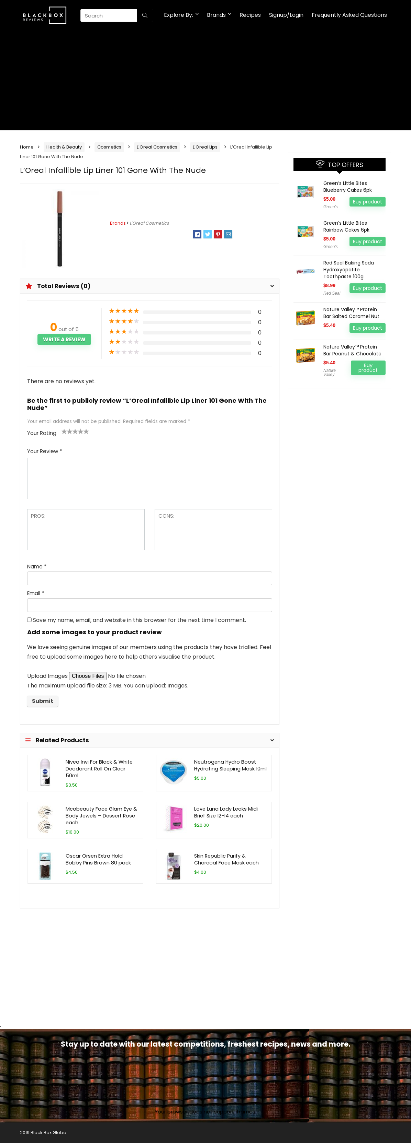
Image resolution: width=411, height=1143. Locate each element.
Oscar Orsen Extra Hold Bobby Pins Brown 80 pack (98, 859)
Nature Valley (329, 372)
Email (35, 593)
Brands (216, 15)
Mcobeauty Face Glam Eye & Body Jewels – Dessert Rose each (101, 815)
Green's (330, 206)
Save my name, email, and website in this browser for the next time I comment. (139, 620)
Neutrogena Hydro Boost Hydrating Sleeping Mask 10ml (230, 765)
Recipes (250, 15)
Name (36, 566)
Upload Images (48, 676)
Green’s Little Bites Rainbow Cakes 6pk (346, 226)
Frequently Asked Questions (349, 15)
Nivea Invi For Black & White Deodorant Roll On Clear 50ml (99, 768)
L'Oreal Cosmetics (157, 147)
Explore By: (178, 15)
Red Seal (331, 293)
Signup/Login (286, 15)
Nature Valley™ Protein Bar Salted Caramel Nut (351, 313)
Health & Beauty (64, 147)
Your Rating (41, 433)
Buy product (367, 201)
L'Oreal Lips (205, 147)
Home (27, 147)
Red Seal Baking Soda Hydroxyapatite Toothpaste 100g (348, 269)
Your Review (44, 451)
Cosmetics (109, 147)
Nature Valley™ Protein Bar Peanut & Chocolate (352, 350)
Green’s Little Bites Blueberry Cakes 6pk (347, 186)
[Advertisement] (205, 82)
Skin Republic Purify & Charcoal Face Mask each (226, 859)
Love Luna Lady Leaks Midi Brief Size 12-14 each (226, 812)
